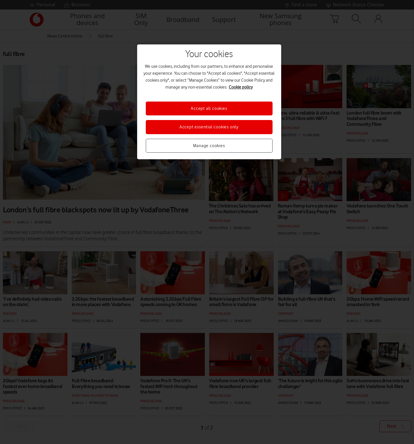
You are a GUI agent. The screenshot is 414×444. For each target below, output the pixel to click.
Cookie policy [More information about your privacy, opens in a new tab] (241, 87)
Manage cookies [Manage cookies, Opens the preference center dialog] (209, 145)
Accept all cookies (209, 108)
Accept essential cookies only (209, 127)
